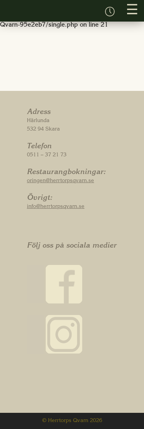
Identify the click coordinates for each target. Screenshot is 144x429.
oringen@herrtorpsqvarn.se (60, 181)
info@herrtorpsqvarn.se (55, 206)
